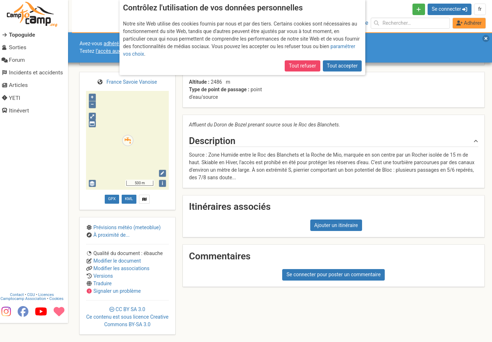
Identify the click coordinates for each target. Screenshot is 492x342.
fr (480, 9)
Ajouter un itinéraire (336, 225)
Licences (50, 313)
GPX (112, 199)
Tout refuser (302, 66)
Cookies (60, 317)
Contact (21, 313)
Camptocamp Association (27, 317)
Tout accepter (342, 66)
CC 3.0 (127, 316)
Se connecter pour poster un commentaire (333, 274)
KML (129, 199)
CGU (35, 313)
